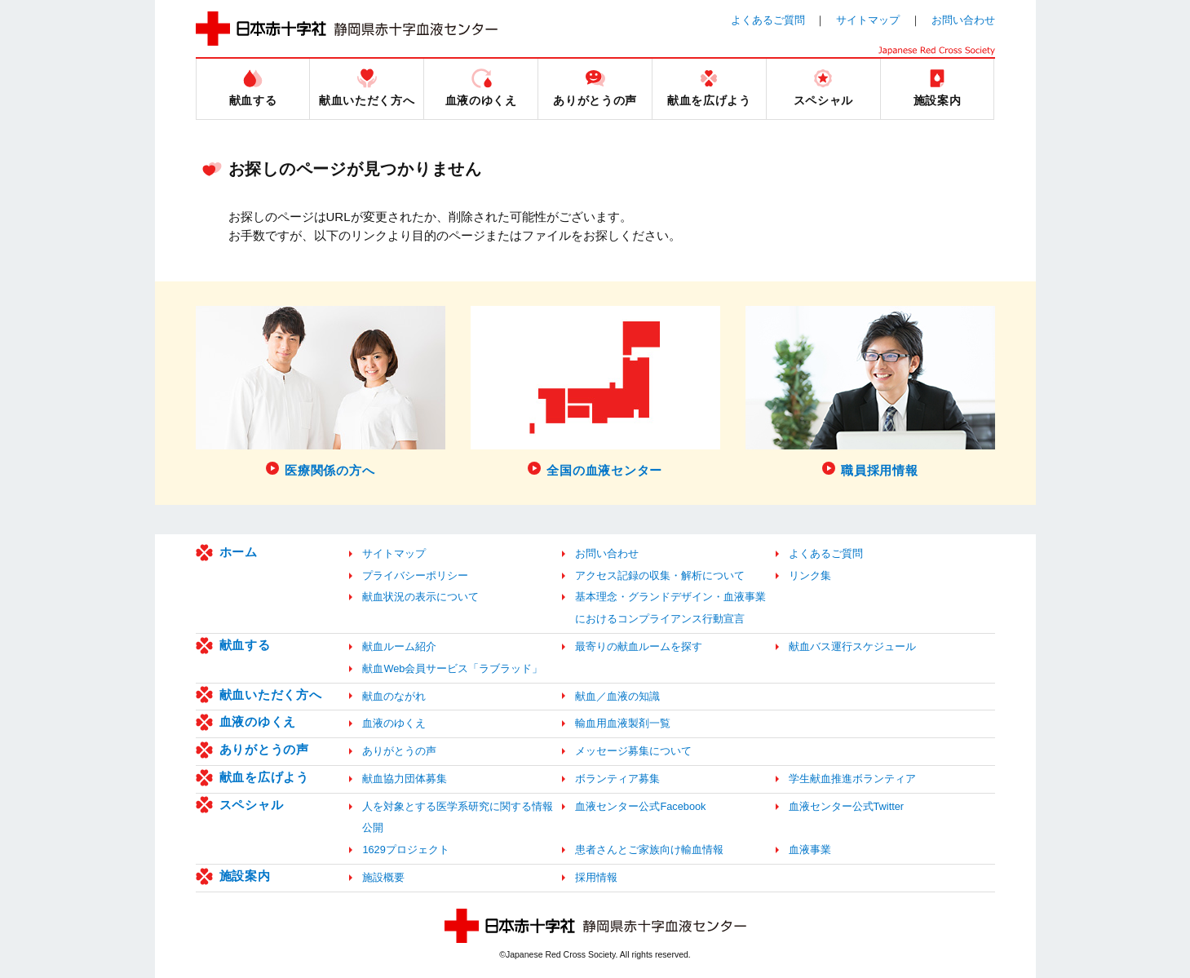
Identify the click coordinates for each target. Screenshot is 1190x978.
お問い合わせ (963, 20)
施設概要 (383, 877)
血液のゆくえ (258, 721)
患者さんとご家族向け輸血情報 (649, 849)
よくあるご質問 (768, 20)
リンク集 (810, 575)
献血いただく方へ (270, 694)
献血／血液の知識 (617, 696)
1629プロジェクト (405, 849)
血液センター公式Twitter (847, 806)
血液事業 (810, 849)
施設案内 (245, 876)
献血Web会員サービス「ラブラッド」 (452, 668)
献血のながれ (394, 696)
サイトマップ (868, 20)
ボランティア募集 (617, 778)
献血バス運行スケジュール (852, 646)
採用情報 (596, 877)
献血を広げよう (264, 777)
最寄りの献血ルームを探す (638, 646)
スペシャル (251, 805)
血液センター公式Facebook (640, 806)
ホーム (238, 552)
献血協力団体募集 (404, 778)
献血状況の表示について (420, 597)
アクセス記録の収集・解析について (660, 575)
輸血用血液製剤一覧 (622, 723)
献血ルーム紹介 (399, 646)
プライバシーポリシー (415, 575)
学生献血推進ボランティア (852, 778)
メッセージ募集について (633, 751)
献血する (245, 645)
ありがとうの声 (264, 749)
